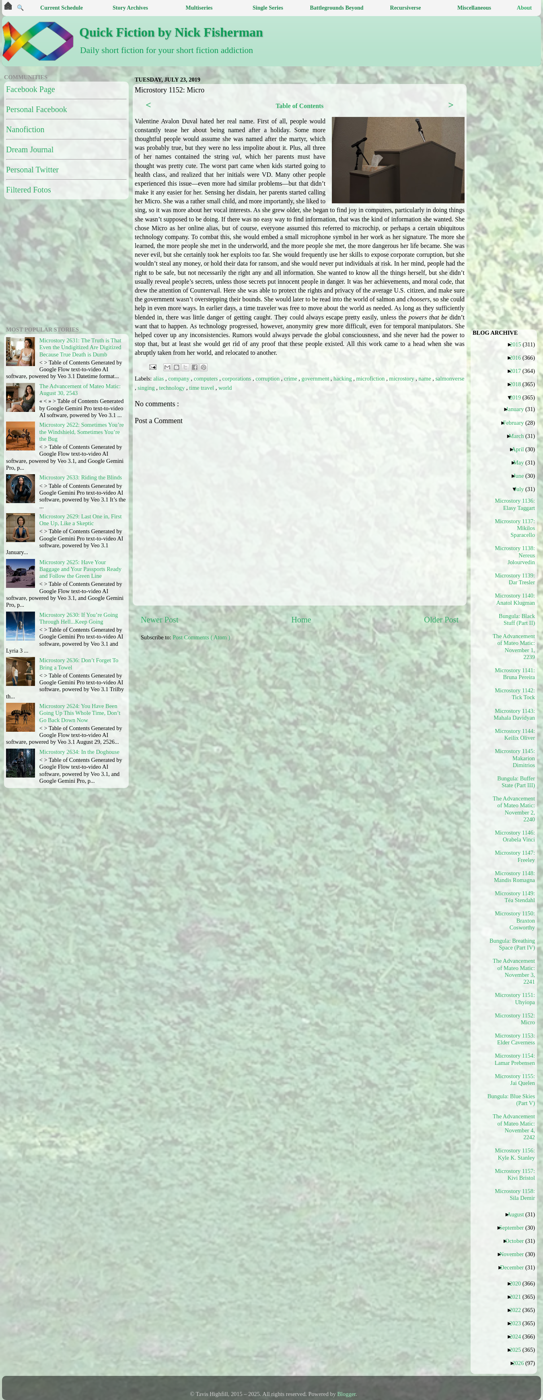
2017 (518, 371)
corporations (237, 378)
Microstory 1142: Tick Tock (515, 693)
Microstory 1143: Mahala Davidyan (514, 714)
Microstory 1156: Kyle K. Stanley (515, 1154)
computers (207, 378)
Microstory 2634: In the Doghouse (79, 752)
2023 (518, 1323)
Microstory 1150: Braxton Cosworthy (515, 920)
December (515, 1267)
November (515, 1254)
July (522, 489)
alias (159, 378)
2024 (518, 1336)
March (519, 436)
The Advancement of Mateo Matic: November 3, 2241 (514, 971)
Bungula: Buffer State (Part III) (516, 781)
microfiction (371, 378)
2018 (518, 384)
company (179, 378)
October (517, 1241)
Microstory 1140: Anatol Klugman (515, 599)
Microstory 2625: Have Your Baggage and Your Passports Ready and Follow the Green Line (80, 569)
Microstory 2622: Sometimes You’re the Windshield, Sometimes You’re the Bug (81, 432)
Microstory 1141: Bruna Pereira (515, 673)
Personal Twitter (32, 169)
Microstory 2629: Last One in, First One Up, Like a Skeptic (80, 519)
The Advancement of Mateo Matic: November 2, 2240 (514, 809)
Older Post (441, 619)
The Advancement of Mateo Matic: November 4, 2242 (514, 1126)
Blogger (346, 1394)
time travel (202, 388)
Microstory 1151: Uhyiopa (515, 998)
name (426, 378)
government (316, 378)
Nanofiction (25, 129)
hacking (343, 378)
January (518, 409)
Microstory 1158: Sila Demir (515, 1194)
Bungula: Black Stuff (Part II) (517, 619)
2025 (518, 1350)
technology (172, 388)
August (518, 1214)
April (521, 449)
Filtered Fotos (28, 189)
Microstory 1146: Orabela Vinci (515, 836)
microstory (402, 378)
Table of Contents (299, 105)
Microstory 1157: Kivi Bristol (515, 1174)
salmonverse (449, 378)
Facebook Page (30, 89)
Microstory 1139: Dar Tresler (515, 578)
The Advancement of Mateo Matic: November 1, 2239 (514, 646)
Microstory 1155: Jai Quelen (515, 1079)
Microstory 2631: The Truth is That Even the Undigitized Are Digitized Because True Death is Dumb (80, 347)
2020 (518, 1283)
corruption (268, 378)
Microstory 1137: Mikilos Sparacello (515, 528)
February (516, 423)
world (225, 388)
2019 (518, 397)
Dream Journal (29, 149)
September (514, 1227)
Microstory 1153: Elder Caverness (515, 1039)
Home (301, 619)
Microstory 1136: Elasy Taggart (515, 504)
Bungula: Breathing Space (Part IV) (514, 944)
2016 (518, 357)
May (521, 462)
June (521, 476)
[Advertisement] (181, 693)
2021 (518, 1297)
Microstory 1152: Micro (515, 1018)
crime (291, 378)
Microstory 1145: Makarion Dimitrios (515, 758)
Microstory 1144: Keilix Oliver (515, 734)
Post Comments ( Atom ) (201, 637)
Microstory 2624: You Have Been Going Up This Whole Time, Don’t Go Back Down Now (80, 713)
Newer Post (160, 619)
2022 (518, 1310)
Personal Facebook (36, 109)
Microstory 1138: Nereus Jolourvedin (515, 555)
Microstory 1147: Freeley (515, 856)
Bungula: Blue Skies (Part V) (514, 1099)
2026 (521, 1363)
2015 (518, 344)
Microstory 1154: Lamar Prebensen (515, 1059)
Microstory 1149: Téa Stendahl (515, 896)
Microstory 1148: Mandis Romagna (514, 876)
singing (147, 388)
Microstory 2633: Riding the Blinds (80, 477)
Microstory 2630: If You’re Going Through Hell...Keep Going (78, 618)
